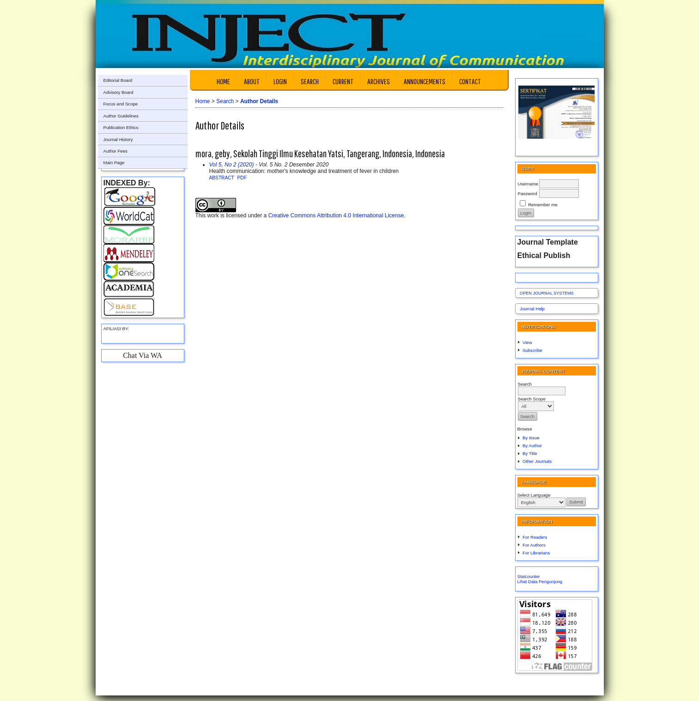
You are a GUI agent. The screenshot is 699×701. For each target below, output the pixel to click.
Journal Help (532, 308)
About (252, 81)
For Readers (535, 537)
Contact (470, 81)
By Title (530, 453)
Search (310, 81)
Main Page (114, 162)
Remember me (542, 204)
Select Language (534, 495)
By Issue (531, 437)
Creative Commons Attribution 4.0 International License (336, 215)
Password (527, 193)
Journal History (118, 139)
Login (280, 81)
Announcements (424, 81)
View (527, 342)
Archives (378, 81)
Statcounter (528, 576)
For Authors (534, 544)
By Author (532, 445)
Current (343, 81)
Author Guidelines (121, 115)
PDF (242, 177)
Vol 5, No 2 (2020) (231, 164)
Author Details (259, 101)
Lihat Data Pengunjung (540, 581)
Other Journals (537, 461)
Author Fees (115, 151)
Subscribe (532, 350)
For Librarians (536, 552)
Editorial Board (118, 80)
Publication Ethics (121, 127)
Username (528, 183)
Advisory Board (118, 92)
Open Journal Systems (547, 293)
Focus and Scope (120, 103)
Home (223, 81)
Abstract (221, 177)
